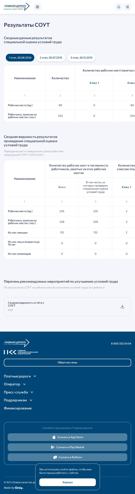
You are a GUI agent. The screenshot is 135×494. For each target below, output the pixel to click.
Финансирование (18, 408)
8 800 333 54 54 (121, 343)
